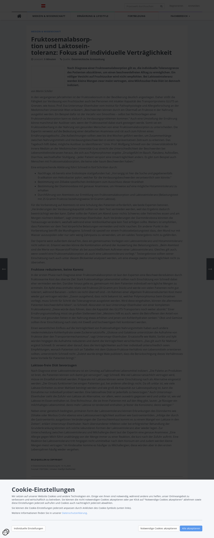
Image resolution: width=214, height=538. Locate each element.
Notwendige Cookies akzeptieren (158, 528)
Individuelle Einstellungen (28, 528)
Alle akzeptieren (191, 528)
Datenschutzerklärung (74, 513)
